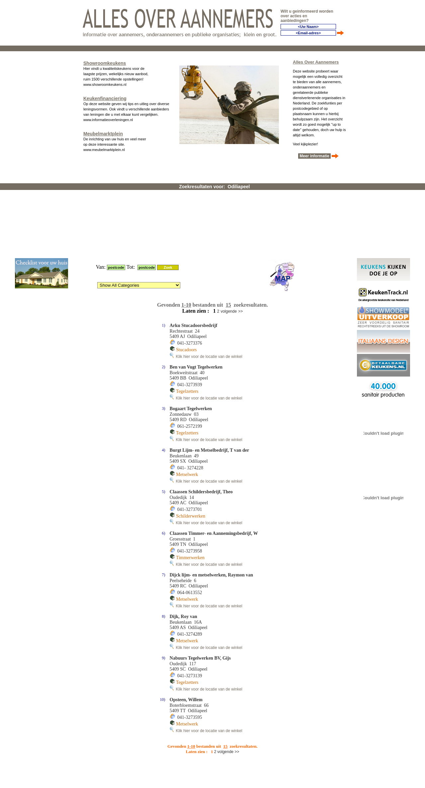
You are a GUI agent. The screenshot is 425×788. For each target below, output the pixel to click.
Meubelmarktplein (103, 132)
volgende (228, 230)
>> (240, 230)
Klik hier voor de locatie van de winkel (206, 275)
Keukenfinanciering (105, 97)
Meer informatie (314, 154)
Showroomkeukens (104, 62)
